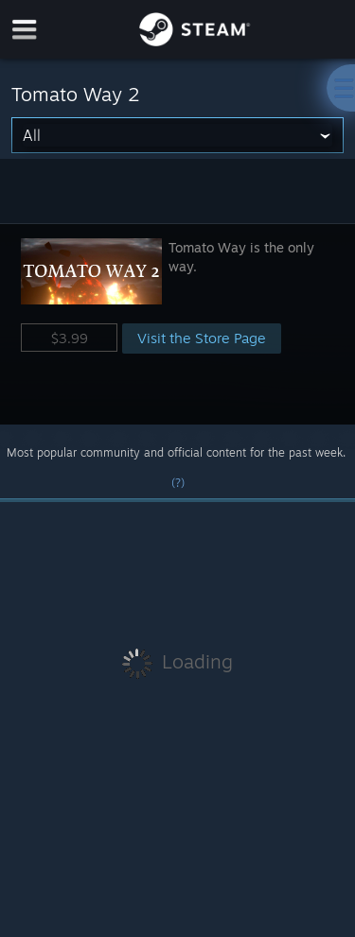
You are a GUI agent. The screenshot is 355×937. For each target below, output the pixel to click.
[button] (177, 324)
